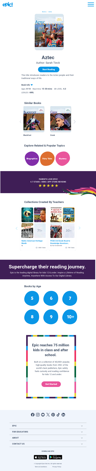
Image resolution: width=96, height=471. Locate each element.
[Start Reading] (48, 69)
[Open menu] (91, 5)
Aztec (50, 12)
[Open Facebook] (32, 414)
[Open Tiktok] (58, 414)
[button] (33, 228)
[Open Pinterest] (53, 414)
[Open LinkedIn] (63, 414)
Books (44, 12)
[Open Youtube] (43, 414)
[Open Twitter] (48, 414)
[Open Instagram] (38, 414)
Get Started (51, 384)
